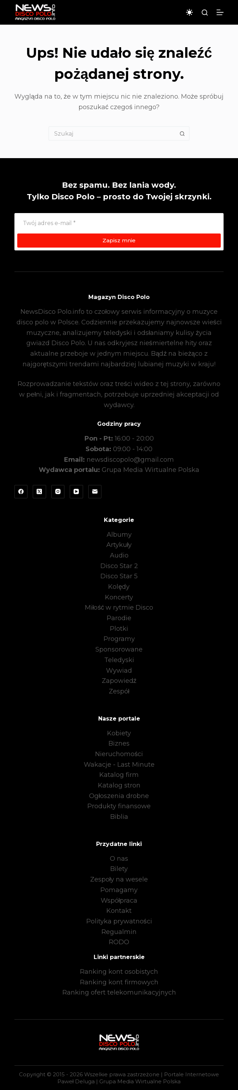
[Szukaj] (205, 12)
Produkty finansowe (119, 806)
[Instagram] (58, 491)
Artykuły (119, 545)
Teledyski (119, 660)
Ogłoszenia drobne (119, 796)
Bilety (119, 869)
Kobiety (119, 733)
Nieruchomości (119, 754)
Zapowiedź (119, 681)
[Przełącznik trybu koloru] (189, 12)
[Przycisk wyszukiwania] (182, 133)
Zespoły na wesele (119, 879)
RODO (119, 942)
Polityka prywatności (119, 921)
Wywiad (119, 670)
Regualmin (119, 932)
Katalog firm (119, 775)
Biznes (119, 743)
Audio (119, 555)
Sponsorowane (119, 649)
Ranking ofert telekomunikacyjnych (119, 992)
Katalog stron (119, 785)
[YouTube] (76, 491)
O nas (119, 858)
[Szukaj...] (112, 133)
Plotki (119, 629)
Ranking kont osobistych (119, 972)
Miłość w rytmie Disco (119, 607)
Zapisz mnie (119, 240)
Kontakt (119, 911)
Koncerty (119, 597)
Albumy (119, 534)
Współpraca (119, 900)
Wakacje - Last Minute (119, 764)
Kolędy (119, 587)
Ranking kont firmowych (119, 982)
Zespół (119, 691)
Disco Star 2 (119, 566)
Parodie (119, 618)
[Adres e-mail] (119, 223)
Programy (119, 639)
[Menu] (220, 12)
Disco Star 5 (119, 576)
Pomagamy (119, 890)
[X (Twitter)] (39, 491)
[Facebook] (21, 491)
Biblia (119, 817)
